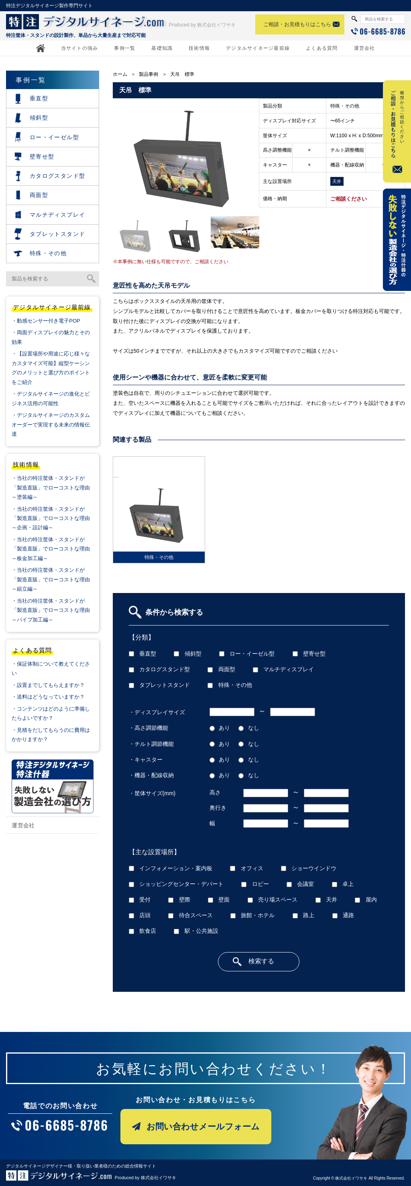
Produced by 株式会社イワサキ (202, 25)
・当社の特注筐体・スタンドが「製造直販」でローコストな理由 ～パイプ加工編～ (54, 610)
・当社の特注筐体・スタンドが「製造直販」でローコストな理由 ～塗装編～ (54, 487)
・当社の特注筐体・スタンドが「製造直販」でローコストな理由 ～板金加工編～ (54, 548)
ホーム (120, 74)
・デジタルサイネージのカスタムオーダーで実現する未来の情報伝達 (51, 424)
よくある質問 (322, 48)
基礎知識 (162, 48)
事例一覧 (124, 48)
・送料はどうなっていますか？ (48, 697)
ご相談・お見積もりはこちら (297, 24)
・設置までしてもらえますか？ (48, 685)
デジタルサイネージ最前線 (258, 48)
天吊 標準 (182, 74)
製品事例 (148, 74)
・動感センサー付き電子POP (46, 321)
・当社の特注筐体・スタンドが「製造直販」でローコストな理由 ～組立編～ (54, 579)
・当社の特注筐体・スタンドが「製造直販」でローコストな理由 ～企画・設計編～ (54, 518)
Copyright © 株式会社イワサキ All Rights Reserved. (359, 1178)
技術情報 (199, 48)
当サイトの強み (79, 48)
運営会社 (364, 48)
